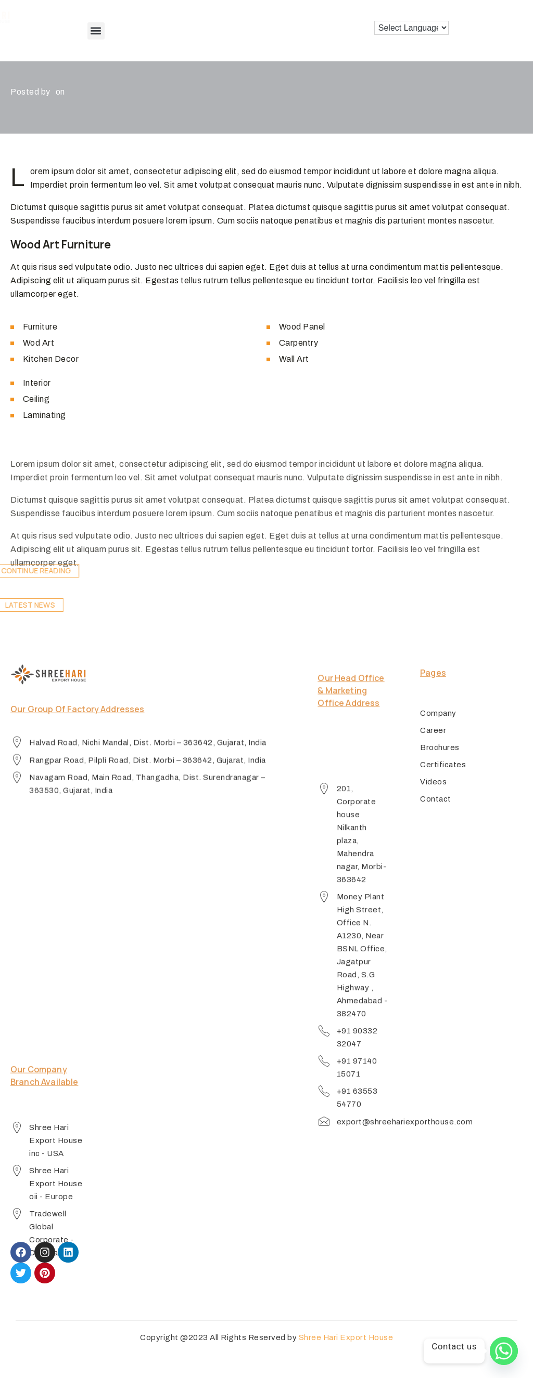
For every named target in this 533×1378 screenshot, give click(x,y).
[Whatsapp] (504, 1351)
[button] (96, 31)
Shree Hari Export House (346, 1347)
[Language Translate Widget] (411, 28)
